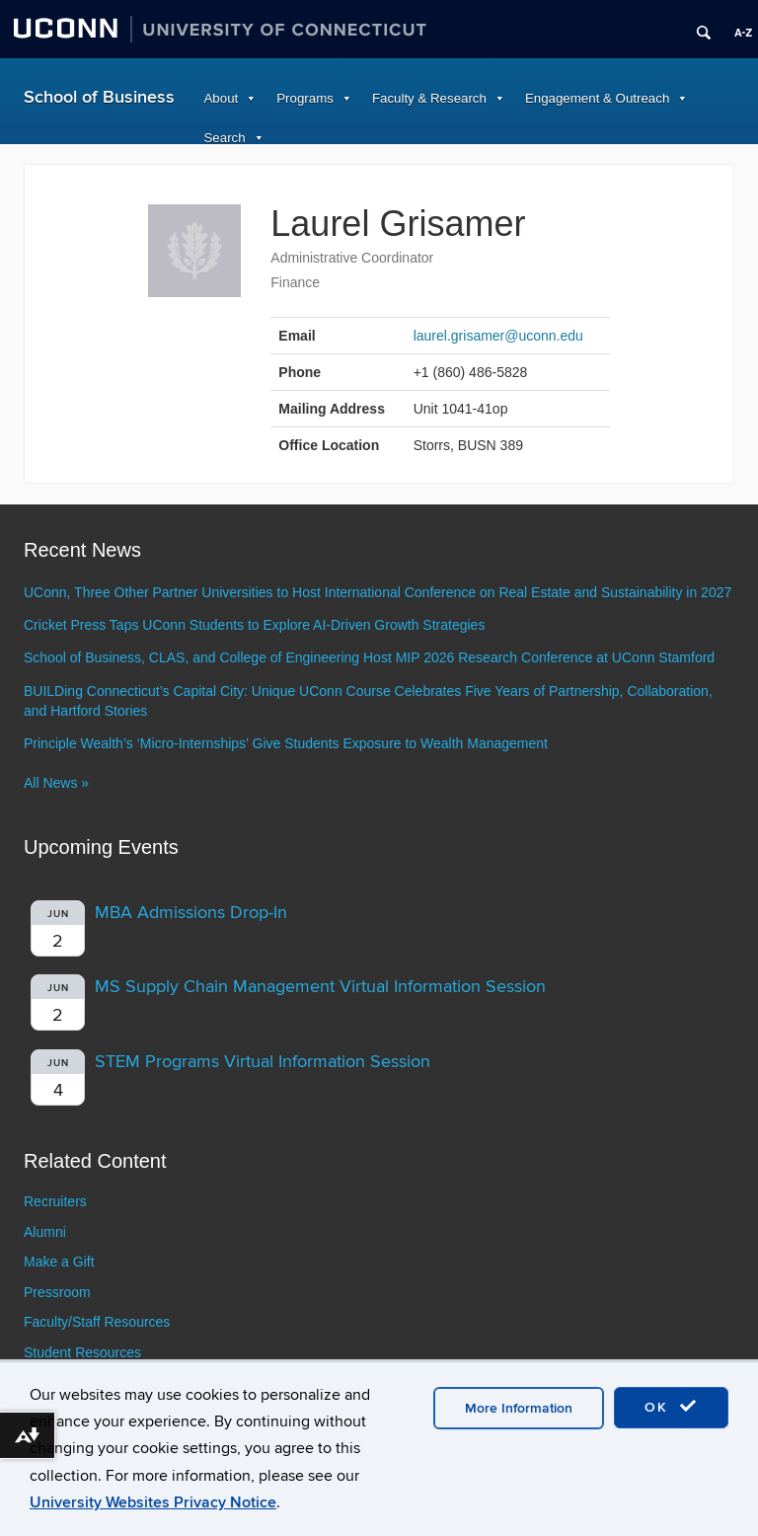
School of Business (99, 97)
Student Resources (82, 1352)
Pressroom (57, 1292)
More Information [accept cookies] (518, 1408)
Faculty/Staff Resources (97, 1322)
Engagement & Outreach (597, 98)
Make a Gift (59, 1261)
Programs (305, 98)
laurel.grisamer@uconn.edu (498, 336)
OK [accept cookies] (671, 1407)
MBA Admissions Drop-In (191, 912)
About (221, 98)
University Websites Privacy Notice (153, 1502)
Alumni (45, 1232)
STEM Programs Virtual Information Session (262, 1061)
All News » (56, 783)
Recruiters (55, 1201)
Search (225, 137)
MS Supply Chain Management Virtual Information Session (320, 986)
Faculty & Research (429, 98)
